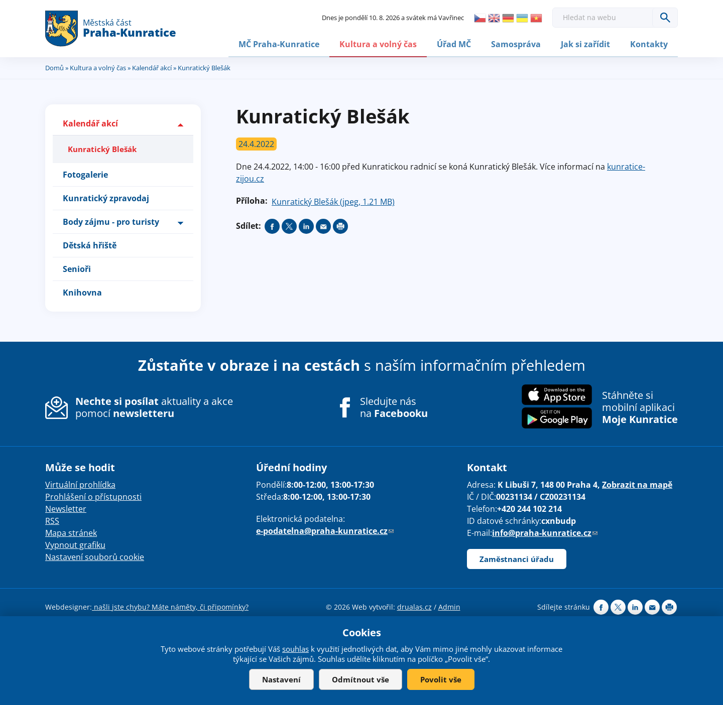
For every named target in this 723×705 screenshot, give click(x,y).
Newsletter (65, 507)
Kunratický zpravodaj (106, 197)
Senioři (77, 267)
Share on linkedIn (306, 225)
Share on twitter (289, 225)
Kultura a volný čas (378, 43)
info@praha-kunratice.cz (544, 531)
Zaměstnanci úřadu (516, 558)
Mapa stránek (71, 531)
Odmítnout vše (360, 679)
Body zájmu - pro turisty (111, 220)
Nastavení (281, 679)
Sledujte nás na (394, 406)
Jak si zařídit (585, 43)
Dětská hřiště (89, 244)
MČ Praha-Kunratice (278, 43)
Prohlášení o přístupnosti (93, 495)
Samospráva (516, 43)
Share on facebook (272, 225)
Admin (449, 606)
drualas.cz (414, 606)
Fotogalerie (85, 173)
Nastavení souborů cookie (94, 555)
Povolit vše (440, 679)
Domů (54, 66)
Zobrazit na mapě (637, 483)
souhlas (295, 649)
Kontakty (649, 43)
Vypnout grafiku (75, 543)
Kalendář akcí (152, 66)
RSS (52, 519)
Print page (340, 225)
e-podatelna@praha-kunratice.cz (325, 529)
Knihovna (82, 291)
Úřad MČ (454, 43)
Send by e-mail (323, 225)
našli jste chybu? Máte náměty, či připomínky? (170, 606)
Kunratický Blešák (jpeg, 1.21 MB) (333, 200)
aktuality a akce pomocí (154, 406)
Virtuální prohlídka (80, 483)
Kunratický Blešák (102, 148)
